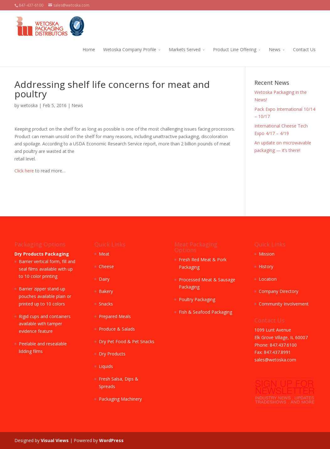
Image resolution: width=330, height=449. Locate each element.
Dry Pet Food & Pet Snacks (126, 341)
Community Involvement (284, 304)
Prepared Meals (115, 316)
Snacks (106, 304)
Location (268, 279)
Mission (266, 254)
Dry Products (112, 354)
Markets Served (184, 49)
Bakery (106, 291)
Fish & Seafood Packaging (205, 312)
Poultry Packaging (197, 299)
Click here (24, 171)
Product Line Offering (234, 49)
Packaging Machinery (120, 399)
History (266, 266)
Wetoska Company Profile (129, 49)
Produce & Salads (117, 329)
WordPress (111, 440)
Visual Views (55, 440)
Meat (104, 254)
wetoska (29, 105)
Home (88, 49)
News (274, 49)
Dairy (104, 279)
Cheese (106, 266)
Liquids (106, 366)
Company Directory (278, 291)
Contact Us (304, 49)
